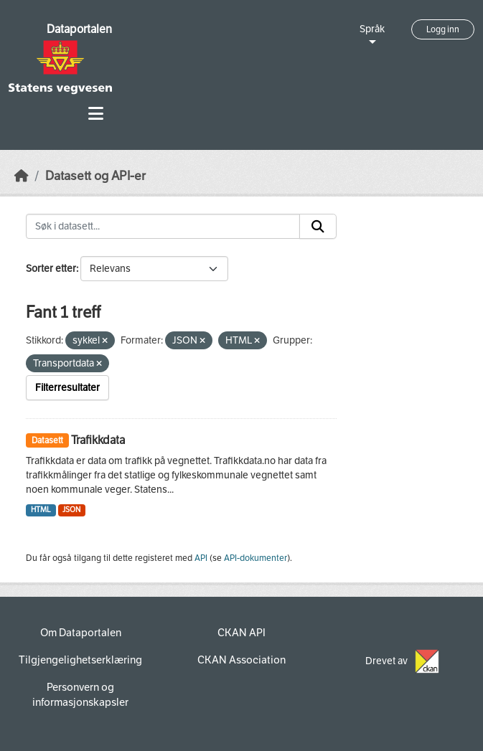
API (200, 558)
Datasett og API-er (95, 176)
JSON (71, 509)
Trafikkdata (98, 440)
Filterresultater (67, 388)
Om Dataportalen (80, 632)
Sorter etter (51, 269)
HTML (41, 509)
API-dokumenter (255, 558)
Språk (372, 29)
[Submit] (318, 227)
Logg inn (442, 29)
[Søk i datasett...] (163, 227)
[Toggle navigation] (96, 114)
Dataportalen (79, 29)
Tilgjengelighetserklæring (80, 659)
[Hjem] (21, 176)
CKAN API (241, 632)
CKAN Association (241, 659)
